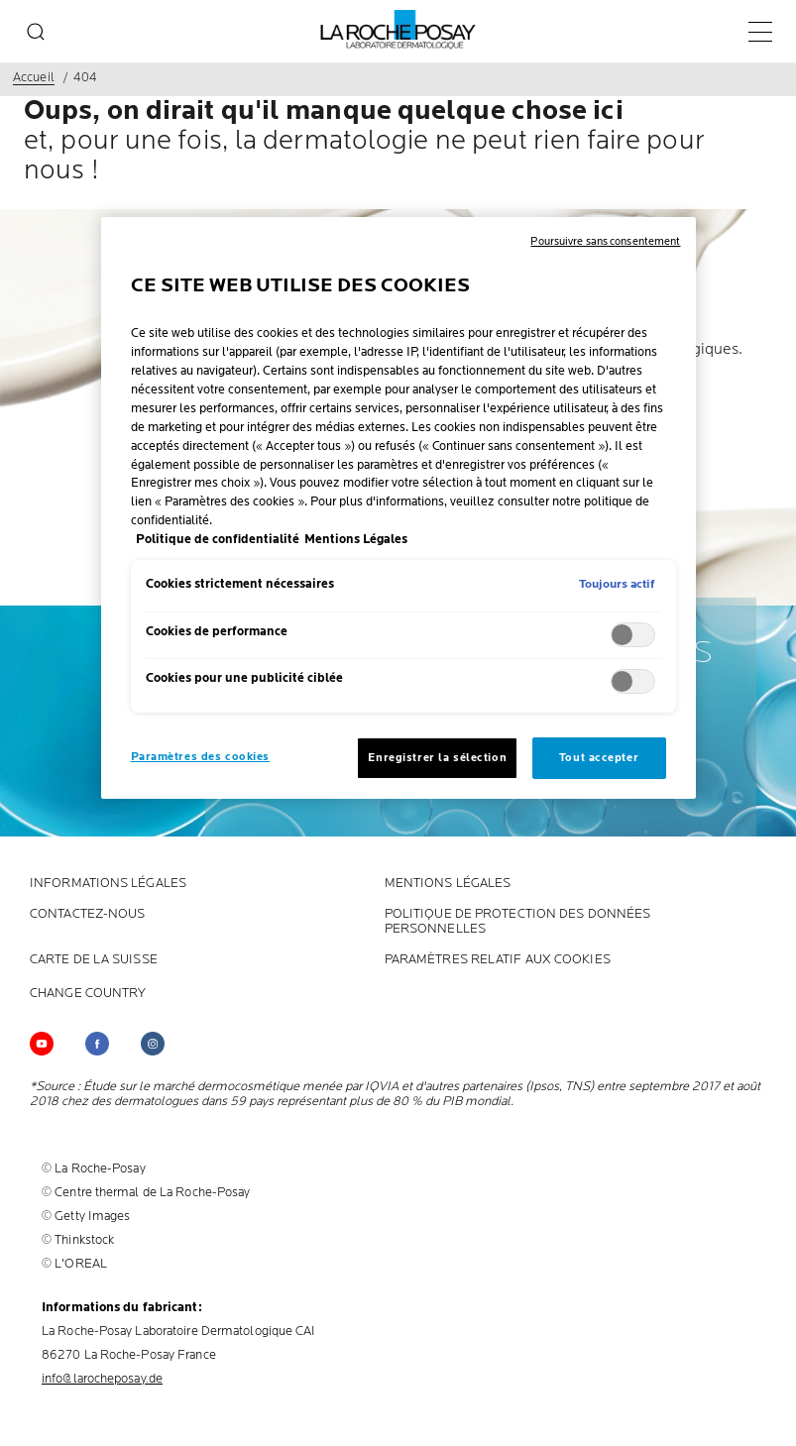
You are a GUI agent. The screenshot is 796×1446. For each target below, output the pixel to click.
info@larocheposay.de (102, 1379)
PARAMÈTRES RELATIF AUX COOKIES (498, 959)
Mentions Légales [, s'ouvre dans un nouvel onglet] (355, 539)
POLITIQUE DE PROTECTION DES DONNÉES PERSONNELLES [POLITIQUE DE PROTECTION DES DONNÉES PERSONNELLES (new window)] (518, 922)
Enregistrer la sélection (437, 757)
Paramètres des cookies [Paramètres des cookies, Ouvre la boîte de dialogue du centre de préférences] (201, 756)
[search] (36, 32)
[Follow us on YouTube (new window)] (42, 1044)
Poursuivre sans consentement (605, 241)
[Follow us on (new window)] (97, 1044)
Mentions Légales (448, 883)
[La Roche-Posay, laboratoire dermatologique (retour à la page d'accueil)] (398, 30)
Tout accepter (598, 757)
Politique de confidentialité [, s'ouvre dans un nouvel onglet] (217, 539)
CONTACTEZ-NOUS (87, 914)
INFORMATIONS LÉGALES (108, 883)
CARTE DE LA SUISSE (94, 959)
